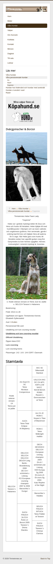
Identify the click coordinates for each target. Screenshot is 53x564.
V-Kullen (13, 322)
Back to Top (45, 559)
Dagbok (10, 54)
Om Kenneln (12, 35)
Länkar (10, 63)
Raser (8, 93)
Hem (9, 16)
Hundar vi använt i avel (15, 90)
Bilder (9, 21)
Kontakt (10, 44)
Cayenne (10, 85)
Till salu (10, 58)
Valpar (10, 30)
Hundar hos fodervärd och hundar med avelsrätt (25, 88)
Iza (8, 80)
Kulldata (10, 40)
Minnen (10, 49)
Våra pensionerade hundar (17, 77)
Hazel (9, 82)
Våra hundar (12, 26)
